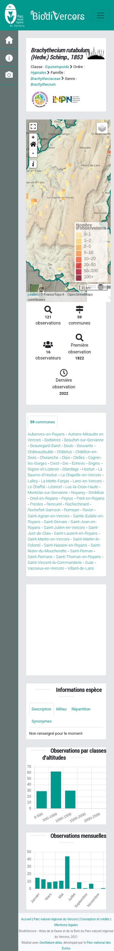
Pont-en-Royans (91, 498)
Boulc (69, 445)
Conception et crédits (95, 919)
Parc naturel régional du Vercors (56, 919)
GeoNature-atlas (51, 943)
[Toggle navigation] (100, 15)
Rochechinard (77, 504)
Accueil (26, 919)
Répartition (80, 709)
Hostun (88, 469)
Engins (94, 463)
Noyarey (78, 492)
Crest (54, 463)
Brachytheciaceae (45, 78)
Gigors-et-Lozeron (43, 469)
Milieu (61, 709)
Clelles (79, 457)
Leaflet (33, 294)
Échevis (78, 463)
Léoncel (55, 486)
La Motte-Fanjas (55, 481)
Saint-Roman (81, 551)
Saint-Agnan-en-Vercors (49, 516)
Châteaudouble (41, 451)
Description (41, 709)
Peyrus (67, 498)
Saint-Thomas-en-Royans (78, 556)
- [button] (33, 153)
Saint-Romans (40, 556)
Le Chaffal (36, 486)
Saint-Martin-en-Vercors (49, 539)
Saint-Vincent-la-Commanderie (55, 562)
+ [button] (33, 137)
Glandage (70, 469)
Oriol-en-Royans (44, 498)
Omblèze (96, 492)
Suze (89, 562)
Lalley (33, 481)
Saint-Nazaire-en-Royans (65, 545)
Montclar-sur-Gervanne (48, 492)
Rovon (88, 510)
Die (65, 463)
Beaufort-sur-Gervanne (84, 440)
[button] (33, 145)
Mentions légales (66, 925)
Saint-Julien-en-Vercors (64, 527)
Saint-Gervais (55, 521)
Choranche (49, 457)
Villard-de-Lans (80, 568)
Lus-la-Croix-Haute (81, 486)
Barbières (52, 440)
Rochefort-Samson (44, 510)
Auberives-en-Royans (46, 434)
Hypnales (38, 72)
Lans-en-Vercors (87, 481)
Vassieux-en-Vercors (46, 568)
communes (42, 422)
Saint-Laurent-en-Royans (76, 533)
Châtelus (64, 451)
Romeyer (71, 510)
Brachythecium (43, 84)
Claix (66, 457)
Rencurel (54, 504)
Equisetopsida (57, 66)
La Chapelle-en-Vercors (80, 475)
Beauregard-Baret (45, 445)
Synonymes (42, 721)
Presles (36, 504)
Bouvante (85, 445)
